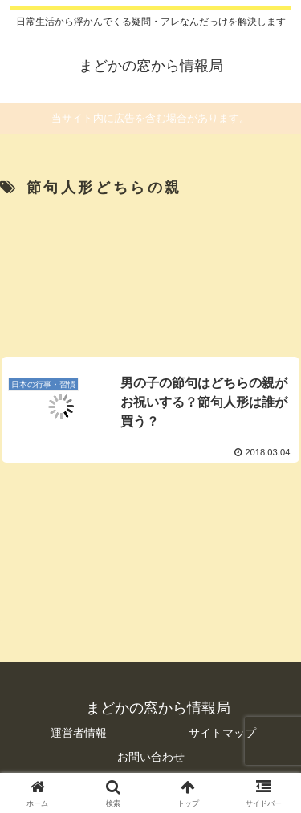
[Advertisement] (150, 272)
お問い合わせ (151, 756)
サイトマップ (222, 732)
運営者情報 (79, 732)
